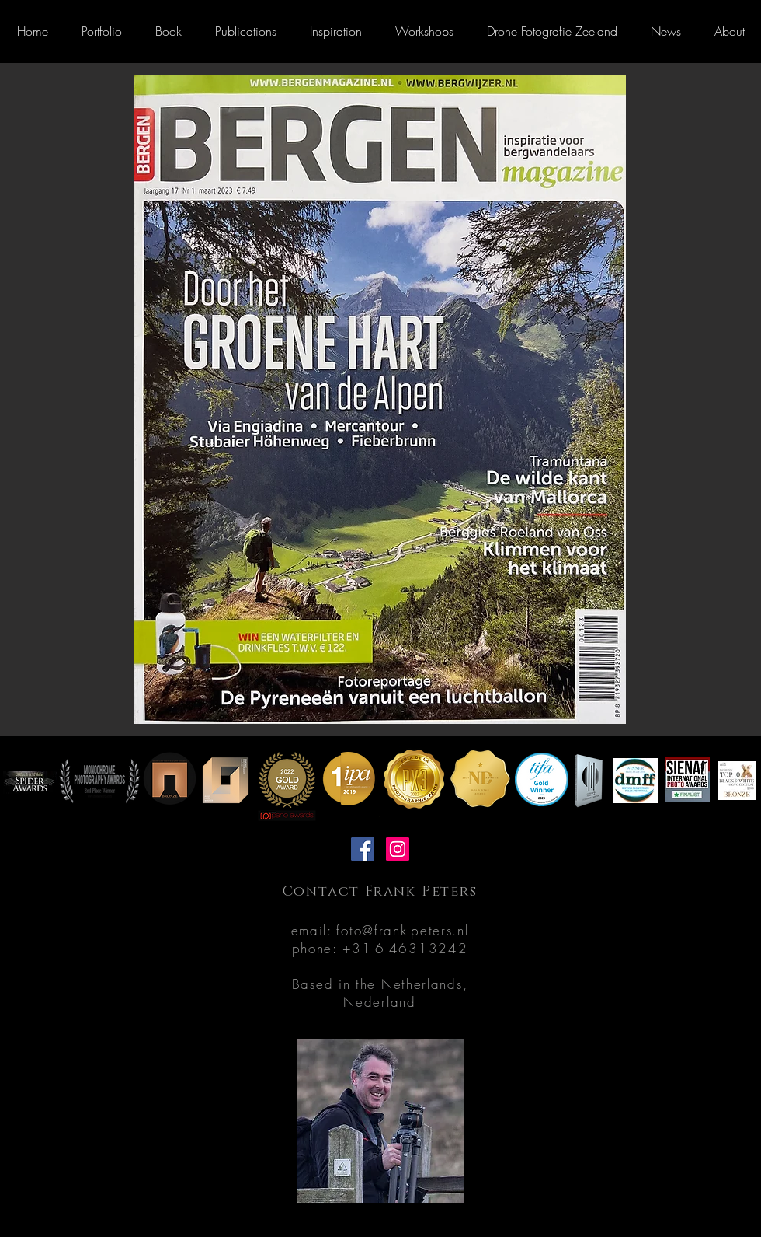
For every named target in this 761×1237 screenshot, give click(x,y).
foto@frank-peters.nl (402, 930)
